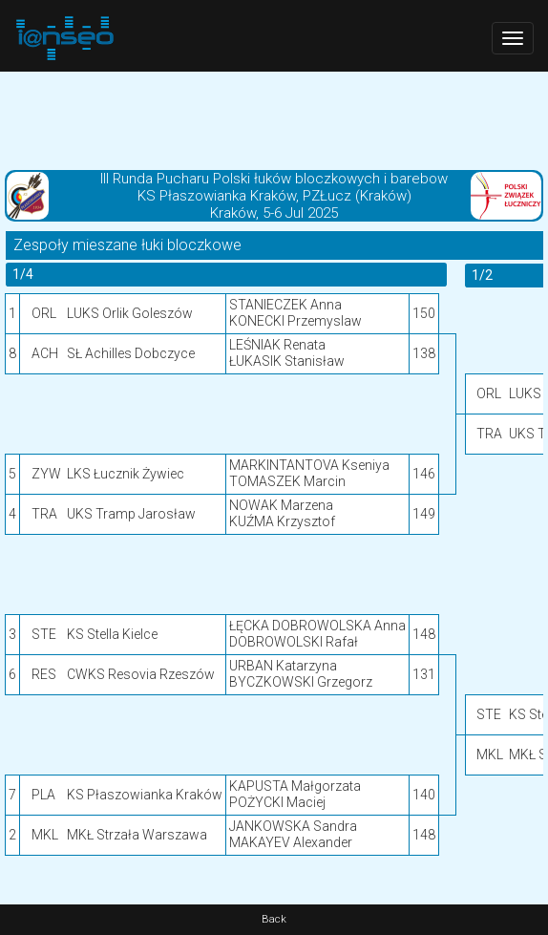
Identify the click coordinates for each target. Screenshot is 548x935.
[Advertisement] (274, 119)
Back (274, 919)
